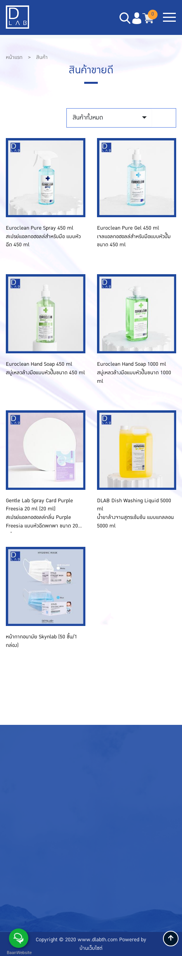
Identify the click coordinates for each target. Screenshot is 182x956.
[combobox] (109, 118)
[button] (136, 18)
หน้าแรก (15, 57)
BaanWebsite (18, 953)
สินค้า (42, 57)
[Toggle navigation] (169, 18)
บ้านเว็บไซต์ (91, 948)
